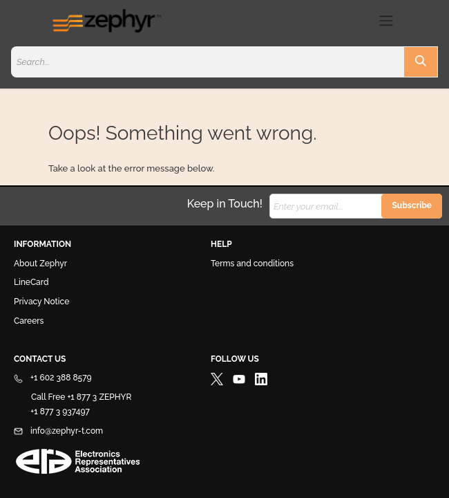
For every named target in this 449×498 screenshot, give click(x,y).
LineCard (31, 282)
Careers (29, 321)
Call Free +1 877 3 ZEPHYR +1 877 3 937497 (72, 404)
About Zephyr (40, 263)
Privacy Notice (41, 301)
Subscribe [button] (412, 205)
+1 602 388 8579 (53, 377)
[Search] (420, 61)
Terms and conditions (252, 263)
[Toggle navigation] (386, 20)
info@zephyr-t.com (58, 431)
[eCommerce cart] (361, 21)
